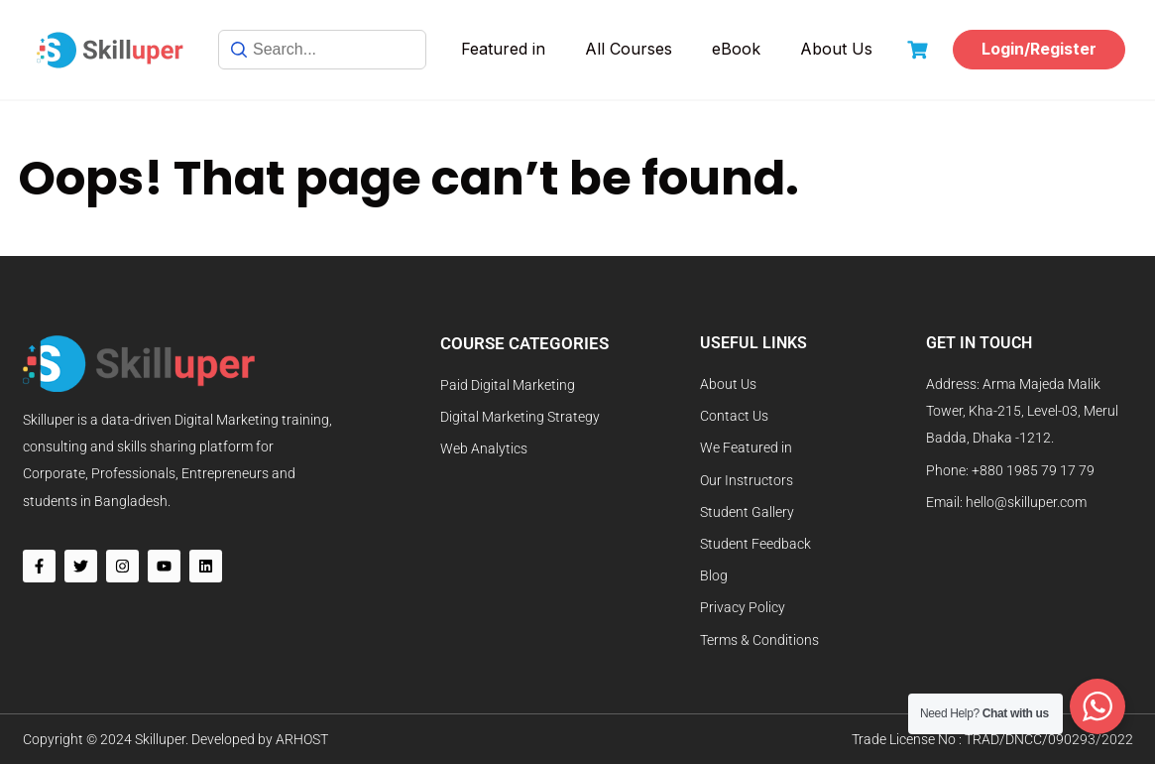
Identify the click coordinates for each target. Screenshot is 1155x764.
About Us (836, 49)
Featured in (503, 49)
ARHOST (302, 739)
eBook (736, 49)
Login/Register (1039, 49)
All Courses (628, 49)
